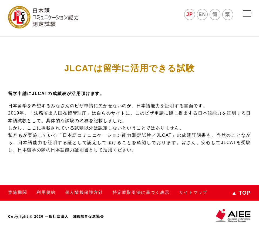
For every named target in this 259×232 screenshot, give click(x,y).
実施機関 (17, 192)
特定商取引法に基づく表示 (141, 192)
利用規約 (45, 192)
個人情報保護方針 (84, 192)
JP (189, 14)
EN (202, 14)
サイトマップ (193, 192)
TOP (241, 193)
